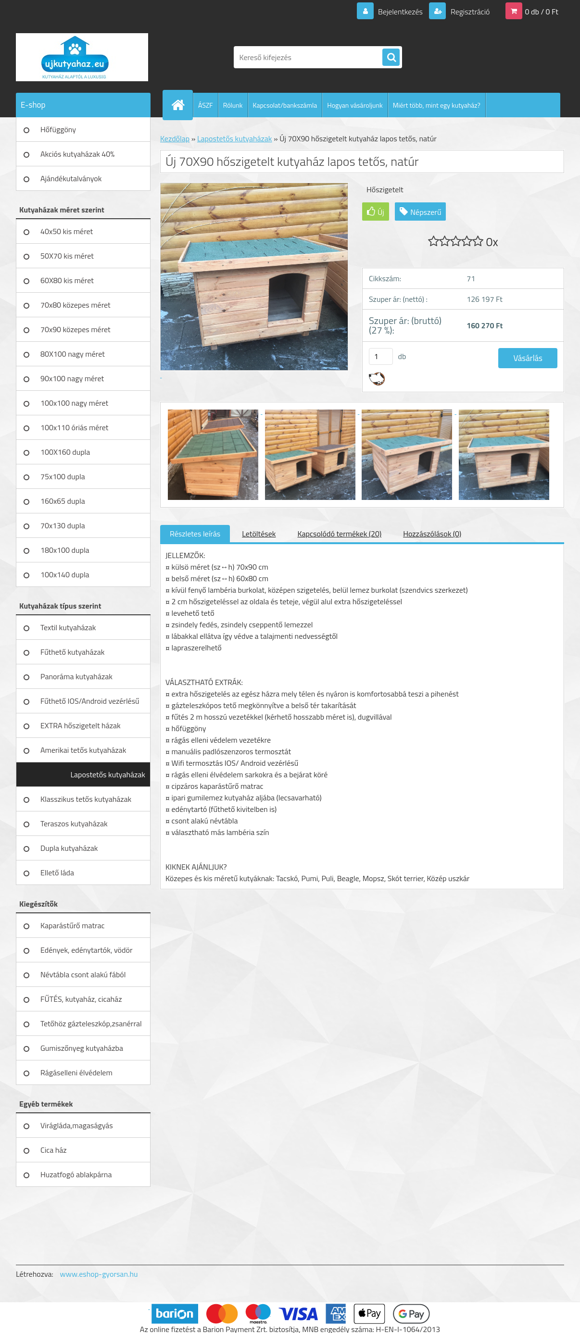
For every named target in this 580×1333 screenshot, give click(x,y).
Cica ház (53, 1150)
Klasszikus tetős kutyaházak (85, 799)
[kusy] (381, 356)
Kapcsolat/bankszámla (285, 105)
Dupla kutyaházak (69, 848)
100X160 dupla (65, 452)
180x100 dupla (64, 550)
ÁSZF (205, 105)
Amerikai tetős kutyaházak (83, 750)
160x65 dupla (62, 501)
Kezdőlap (174, 138)
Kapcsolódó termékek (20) (339, 533)
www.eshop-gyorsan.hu (99, 1274)
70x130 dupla (62, 525)
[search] (391, 58)
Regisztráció (469, 11)
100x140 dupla (64, 574)
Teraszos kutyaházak (74, 823)
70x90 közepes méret (75, 329)
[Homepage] (182, 105)
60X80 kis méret (67, 280)
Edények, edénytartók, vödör (86, 950)
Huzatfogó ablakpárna (76, 1174)
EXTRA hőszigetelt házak (80, 725)
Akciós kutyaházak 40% (77, 154)
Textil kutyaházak (68, 627)
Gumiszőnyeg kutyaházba (81, 1048)
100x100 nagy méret (74, 403)
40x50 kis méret (66, 231)
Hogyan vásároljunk (354, 105)
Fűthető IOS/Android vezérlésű (89, 701)
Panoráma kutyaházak (76, 676)
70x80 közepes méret (75, 305)
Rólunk (233, 105)
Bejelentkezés (400, 11)
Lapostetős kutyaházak (107, 774)
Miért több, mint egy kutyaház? (436, 105)
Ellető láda (57, 872)
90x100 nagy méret (72, 378)
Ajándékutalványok (70, 178)
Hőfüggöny (58, 129)
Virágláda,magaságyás (76, 1125)
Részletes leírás (195, 533)
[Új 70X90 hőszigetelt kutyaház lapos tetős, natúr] (214, 411)
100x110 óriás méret (74, 427)
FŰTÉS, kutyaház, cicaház (81, 999)
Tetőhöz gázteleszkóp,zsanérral (91, 1023)
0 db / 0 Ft (541, 11)
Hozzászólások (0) (432, 533)
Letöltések (259, 533)
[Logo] (82, 57)
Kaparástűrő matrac (72, 925)
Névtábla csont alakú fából (83, 974)
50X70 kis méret (67, 256)
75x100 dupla (62, 476)
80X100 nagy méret (72, 354)
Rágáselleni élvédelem (76, 1072)
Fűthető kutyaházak (72, 652)
